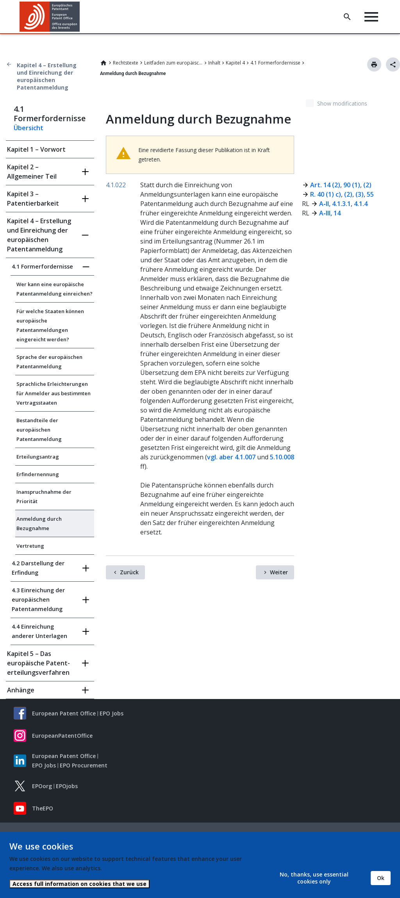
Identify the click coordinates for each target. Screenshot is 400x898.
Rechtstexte (125, 62)
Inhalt (214, 62)
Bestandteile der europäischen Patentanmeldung (39, 430)
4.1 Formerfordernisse (275, 62)
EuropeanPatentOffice (62, 735)
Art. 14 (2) (325, 185)
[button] (81, 17)
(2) (367, 185)
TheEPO (42, 808)
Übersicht (28, 128)
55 (370, 194)
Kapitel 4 (235, 62)
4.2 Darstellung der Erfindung (38, 567)
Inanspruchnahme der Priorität (43, 496)
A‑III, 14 (329, 213)
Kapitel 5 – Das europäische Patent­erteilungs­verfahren (38, 663)
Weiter (279, 572)
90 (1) (351, 185)
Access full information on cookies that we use (79, 883)
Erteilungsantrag (37, 456)
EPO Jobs (111, 713)
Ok (380, 878)
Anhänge (20, 690)
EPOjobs (67, 786)
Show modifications (342, 103)
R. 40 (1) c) (325, 194)
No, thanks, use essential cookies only (314, 878)
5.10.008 (282, 457)
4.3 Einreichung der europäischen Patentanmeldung (38, 599)
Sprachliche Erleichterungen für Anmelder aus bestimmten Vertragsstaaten (53, 393)
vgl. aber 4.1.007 (231, 457)
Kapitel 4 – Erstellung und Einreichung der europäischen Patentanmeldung (47, 76)
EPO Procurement (83, 765)
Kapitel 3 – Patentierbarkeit (33, 199)
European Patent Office (64, 713)
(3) (359, 194)
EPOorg (42, 786)
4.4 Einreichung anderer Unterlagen (39, 631)
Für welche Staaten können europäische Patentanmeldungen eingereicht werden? (50, 325)
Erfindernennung (37, 474)
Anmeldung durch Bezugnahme (39, 523)
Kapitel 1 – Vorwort (36, 149)
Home (103, 63)
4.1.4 (361, 203)
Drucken (374, 64)
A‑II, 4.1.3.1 (334, 203)
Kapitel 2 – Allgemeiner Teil (32, 172)
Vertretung (30, 545)
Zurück (129, 572)
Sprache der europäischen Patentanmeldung (49, 361)
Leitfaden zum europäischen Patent (173, 62)
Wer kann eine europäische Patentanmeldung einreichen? (54, 289)
